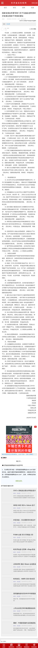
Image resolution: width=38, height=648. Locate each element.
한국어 (21, 20)
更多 (32, 7)
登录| (33, 3)
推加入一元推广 (35, 427)
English (34, 20)
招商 (23, 7)
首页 (5, 7)
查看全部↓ (19, 481)
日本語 (25, 20)
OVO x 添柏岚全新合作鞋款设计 (24, 490)
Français (29, 20)
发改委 (8, 24)
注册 (36, 3)
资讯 (14, 7)
